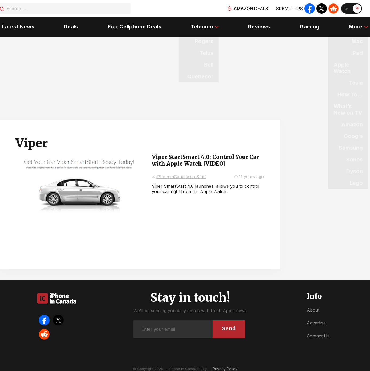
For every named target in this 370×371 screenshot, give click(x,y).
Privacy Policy (225, 365)
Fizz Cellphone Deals (134, 25)
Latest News (16, 25)
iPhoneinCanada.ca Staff (181, 173)
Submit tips (289, 8)
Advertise (316, 319)
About (313, 306)
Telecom (202, 25)
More (357, 25)
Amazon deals (250, 8)
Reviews (260, 25)
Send (229, 325)
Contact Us (318, 332)
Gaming (310, 25)
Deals (70, 25)
